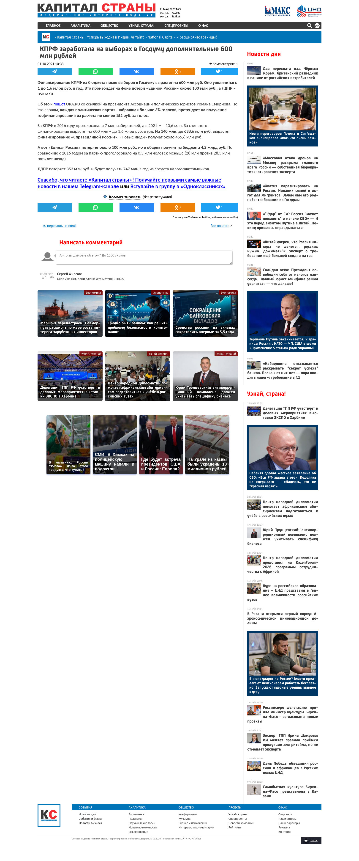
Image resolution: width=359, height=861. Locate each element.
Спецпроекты (176, 25)
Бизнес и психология (193, 823)
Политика (135, 819)
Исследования (138, 832)
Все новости (220, 225)
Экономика (93, 292)
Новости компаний (241, 823)
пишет (59, 103)
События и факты (90, 819)
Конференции (188, 814)
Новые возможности (143, 827)
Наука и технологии (142, 823)
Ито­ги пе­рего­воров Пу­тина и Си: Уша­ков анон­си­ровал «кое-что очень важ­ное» (282, 137)
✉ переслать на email (59, 225)
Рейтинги (234, 827)
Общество (109, 25)
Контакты (284, 832)
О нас (203, 25)
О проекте (285, 814)
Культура (184, 819)
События (85, 807)
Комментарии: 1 (225, 63)
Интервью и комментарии (196, 827)
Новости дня (264, 54)
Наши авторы (287, 819)
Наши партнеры (289, 823)
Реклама (284, 827)
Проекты (235, 807)
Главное (53, 25)
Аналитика (80, 25)
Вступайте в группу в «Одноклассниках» (178, 186)
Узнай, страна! (141, 25)
